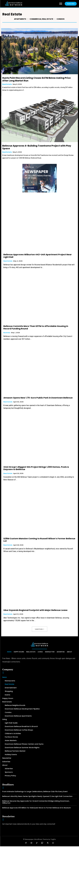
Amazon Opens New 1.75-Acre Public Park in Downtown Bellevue (38, 397)
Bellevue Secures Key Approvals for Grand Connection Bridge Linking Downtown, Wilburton (35, 802)
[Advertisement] (39, 862)
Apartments (19, 19)
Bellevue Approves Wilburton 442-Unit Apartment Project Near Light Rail (37, 255)
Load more (39, 629)
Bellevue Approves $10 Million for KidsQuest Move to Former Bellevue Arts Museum (36, 808)
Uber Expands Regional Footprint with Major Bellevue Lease (35, 610)
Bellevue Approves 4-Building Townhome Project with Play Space (36, 147)
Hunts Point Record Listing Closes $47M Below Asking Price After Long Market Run (36, 79)
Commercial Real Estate (41, 19)
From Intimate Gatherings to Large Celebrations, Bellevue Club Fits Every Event (35, 791)
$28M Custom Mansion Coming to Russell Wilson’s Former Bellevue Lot (39, 539)
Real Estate (7, 84)
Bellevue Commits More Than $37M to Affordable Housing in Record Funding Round (35, 327)
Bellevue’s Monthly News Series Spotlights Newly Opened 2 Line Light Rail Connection (37, 796)
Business (6, 333)
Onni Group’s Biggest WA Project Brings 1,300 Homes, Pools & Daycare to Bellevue (36, 468)
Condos (60, 19)
